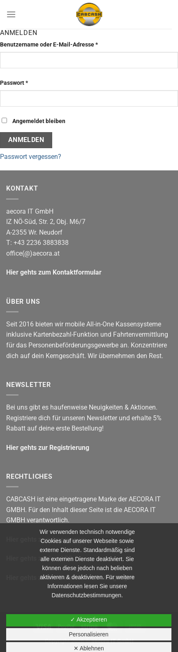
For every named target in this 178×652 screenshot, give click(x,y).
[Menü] (11, 14)
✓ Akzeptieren (88, 619)
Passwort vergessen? (30, 157)
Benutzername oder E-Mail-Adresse (64, 44)
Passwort (29, 82)
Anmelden (26, 140)
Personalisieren (89, 634)
